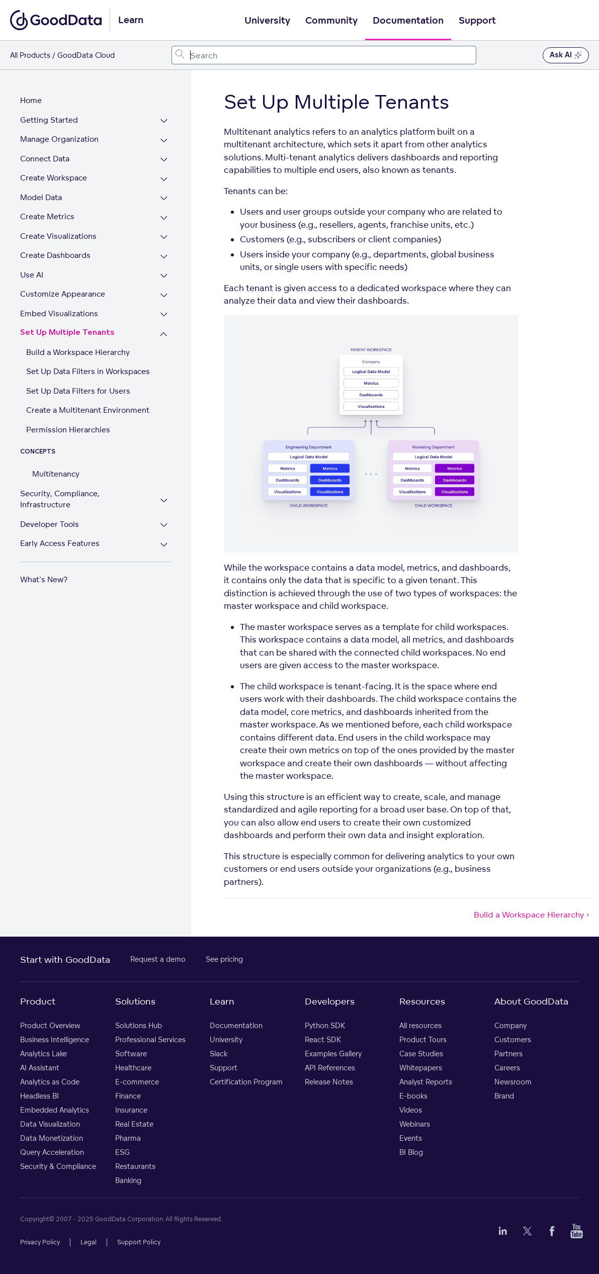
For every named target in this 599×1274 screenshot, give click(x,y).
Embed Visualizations (59, 313)
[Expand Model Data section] (163, 199)
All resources (420, 1025)
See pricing (224, 959)
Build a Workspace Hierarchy (78, 352)
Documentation (408, 21)
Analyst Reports (425, 1081)
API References (330, 1067)
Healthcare (133, 1067)
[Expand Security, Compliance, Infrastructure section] (163, 500)
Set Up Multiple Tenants (67, 332)
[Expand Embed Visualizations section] (163, 315)
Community (331, 21)
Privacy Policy (40, 1242)
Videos (410, 1110)
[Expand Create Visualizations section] (163, 237)
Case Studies (421, 1053)
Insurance (131, 1110)
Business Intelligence (54, 1039)
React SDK (323, 1039)
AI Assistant (39, 1067)
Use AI (31, 275)
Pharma (128, 1138)
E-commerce (137, 1081)
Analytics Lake (43, 1053)
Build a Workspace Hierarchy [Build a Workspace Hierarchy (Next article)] (532, 914)
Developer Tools (49, 524)
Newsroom (513, 1081)
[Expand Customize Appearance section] (163, 295)
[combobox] (324, 55)
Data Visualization (50, 1124)
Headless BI (39, 1095)
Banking (128, 1180)
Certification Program (246, 1081)
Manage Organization (59, 139)
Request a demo (158, 959)
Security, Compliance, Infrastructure (60, 499)
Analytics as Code (49, 1081)
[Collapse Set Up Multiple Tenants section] (163, 334)
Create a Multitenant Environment (87, 410)
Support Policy (138, 1242)
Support (477, 21)
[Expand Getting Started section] (163, 121)
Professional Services (150, 1039)
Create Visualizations (58, 236)
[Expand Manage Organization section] (163, 140)
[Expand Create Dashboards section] (163, 256)
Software (131, 1053)
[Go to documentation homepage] (56, 20)
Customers (512, 1039)
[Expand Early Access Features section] (163, 545)
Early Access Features (60, 543)
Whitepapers (420, 1067)
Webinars (414, 1124)
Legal (88, 1242)
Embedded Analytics (54, 1110)
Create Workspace (53, 178)
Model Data (41, 197)
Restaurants (135, 1166)
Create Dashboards (55, 255)
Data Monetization (51, 1138)
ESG (122, 1152)
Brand (504, 1095)
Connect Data (44, 158)
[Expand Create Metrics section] (163, 218)
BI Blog (411, 1152)
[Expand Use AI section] (163, 276)
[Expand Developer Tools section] (163, 525)
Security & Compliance (58, 1166)
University (267, 21)
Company (510, 1025)
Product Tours (423, 1039)
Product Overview (50, 1025)
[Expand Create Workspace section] (163, 179)
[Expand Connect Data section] (163, 160)
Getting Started (49, 120)
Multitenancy (55, 474)
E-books (413, 1095)
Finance (128, 1095)
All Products (30, 55)
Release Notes (329, 1081)
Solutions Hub (138, 1025)
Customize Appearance (62, 294)
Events (410, 1138)
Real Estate (134, 1124)
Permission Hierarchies (68, 429)
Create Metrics (47, 216)
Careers (507, 1067)
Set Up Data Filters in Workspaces (88, 371)
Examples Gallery (333, 1053)
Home (31, 100)
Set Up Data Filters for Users (78, 391)
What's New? (43, 579)
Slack (218, 1053)
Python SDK (325, 1025)
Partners (508, 1053)
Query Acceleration (52, 1152)
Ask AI (566, 55)
